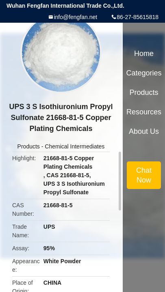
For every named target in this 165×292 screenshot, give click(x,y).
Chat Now (144, 175)
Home (144, 53)
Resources (143, 112)
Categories (143, 73)
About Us (144, 131)
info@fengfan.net (75, 17)
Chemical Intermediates (74, 146)
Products (28, 146)
